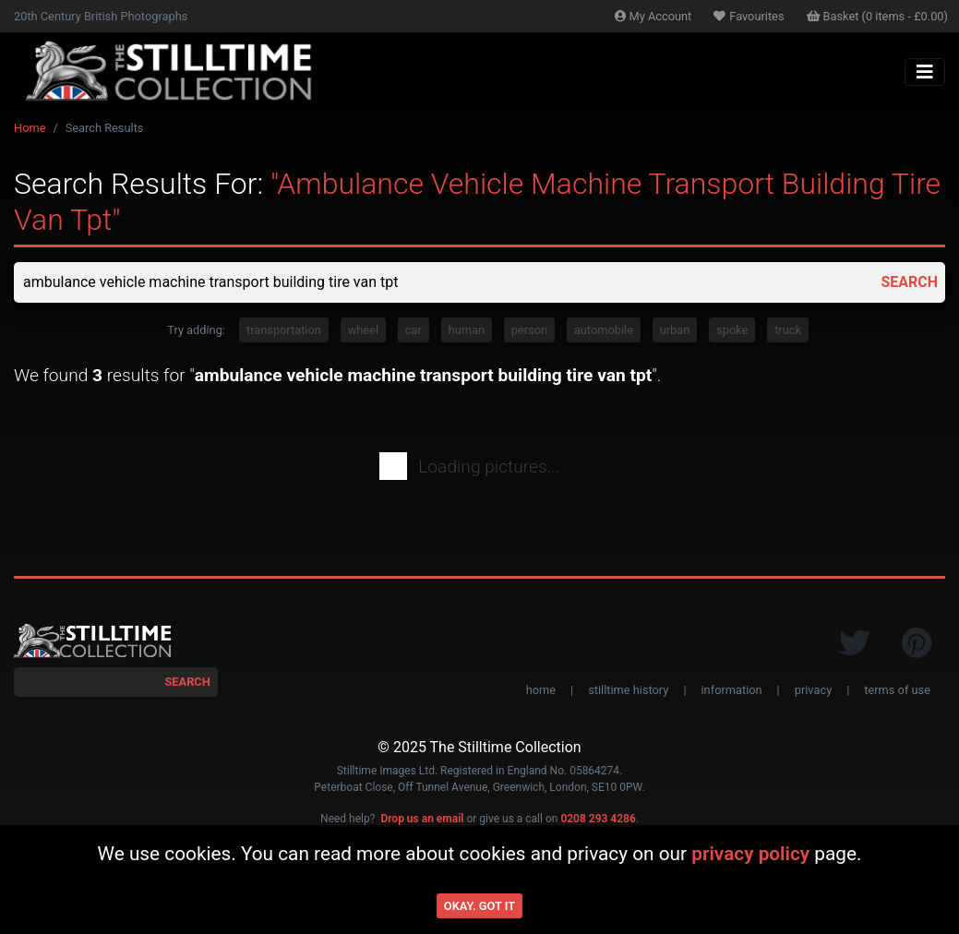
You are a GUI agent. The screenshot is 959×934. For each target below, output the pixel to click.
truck (787, 330)
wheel (363, 330)
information (731, 690)
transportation (283, 330)
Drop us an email (421, 818)
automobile (603, 330)
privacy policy (750, 854)
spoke (732, 330)
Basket (878, 16)
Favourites (748, 16)
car (413, 330)
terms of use (897, 690)
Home (29, 128)
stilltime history (628, 690)
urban (675, 330)
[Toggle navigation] (925, 72)
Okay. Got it (479, 906)
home (541, 690)
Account (653, 16)
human (467, 330)
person (529, 330)
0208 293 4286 (597, 818)
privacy (813, 690)
